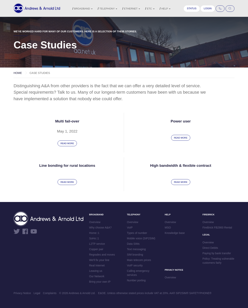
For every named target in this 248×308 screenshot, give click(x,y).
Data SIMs (133, 243)
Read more (67, 143)
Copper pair (96, 249)
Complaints (50, 293)
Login (208, 8)
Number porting (136, 280)
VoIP (130, 227)
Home (18, 72)
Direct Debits (210, 247)
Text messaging (136, 249)
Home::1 (94, 232)
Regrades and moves (102, 254)
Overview (94, 222)
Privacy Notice (22, 293)
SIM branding (135, 254)
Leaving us (95, 270)
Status (191, 8)
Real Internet (97, 265)
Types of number (137, 232)
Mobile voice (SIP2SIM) (141, 238)
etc (151, 8)
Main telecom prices (139, 260)
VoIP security (135, 265)
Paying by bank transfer (216, 253)
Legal (37, 293)
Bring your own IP (100, 281)
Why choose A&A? (100, 227)
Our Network (96, 276)
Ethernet (132, 8)
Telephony (108, 8)
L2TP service (97, 243)
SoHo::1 (94, 238)
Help (165, 8)
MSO (168, 227)
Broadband (83, 8)
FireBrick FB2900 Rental (217, 227)
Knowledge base (175, 232)
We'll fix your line (99, 260)
